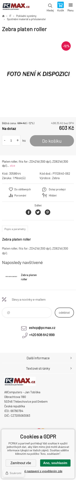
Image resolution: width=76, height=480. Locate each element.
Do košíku (52, 141)
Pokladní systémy (26, 16)
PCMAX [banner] (16, 7)
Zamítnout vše (21, 463)
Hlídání (53, 195)
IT (10, 16)
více (12, 165)
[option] (38, 75)
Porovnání (20, 195)
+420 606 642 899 (42, 335)
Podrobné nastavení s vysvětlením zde (38, 471)
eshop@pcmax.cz (42, 327)
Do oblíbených (22, 189)
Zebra (56, 178)
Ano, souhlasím (55, 463)
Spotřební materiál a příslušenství (26, 19)
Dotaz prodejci (57, 189)
